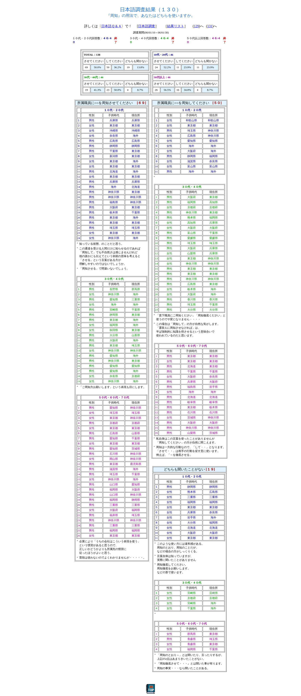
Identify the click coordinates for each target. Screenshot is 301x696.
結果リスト (175, 26)
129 (196, 26)
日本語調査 (146, 26)
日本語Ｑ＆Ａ (111, 26)
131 (209, 26)
